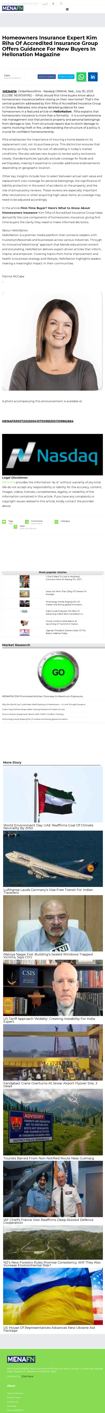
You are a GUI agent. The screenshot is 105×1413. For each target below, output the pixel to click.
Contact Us (12, 1401)
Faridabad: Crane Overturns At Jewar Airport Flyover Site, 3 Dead (50, 1087)
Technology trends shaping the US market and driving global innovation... (35, 724)
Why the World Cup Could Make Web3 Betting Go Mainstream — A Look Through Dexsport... (44, 710)
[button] (53, 3)
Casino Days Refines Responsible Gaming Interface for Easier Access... (34, 714)
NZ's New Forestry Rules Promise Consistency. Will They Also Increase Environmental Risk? (51, 1264)
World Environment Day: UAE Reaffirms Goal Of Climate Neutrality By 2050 (48, 831)
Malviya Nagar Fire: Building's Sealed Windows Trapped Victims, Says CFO (48, 959)
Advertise (11, 1405)
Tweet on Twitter (66, 82)
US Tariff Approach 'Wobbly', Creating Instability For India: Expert (49, 1023)
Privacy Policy (14, 1397)
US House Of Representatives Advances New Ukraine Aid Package (49, 1328)
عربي (45, 3)
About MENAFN (15, 1409)
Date (7, 80)
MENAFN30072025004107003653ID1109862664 (37, 426)
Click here (27, 1375)
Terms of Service (15, 1392)
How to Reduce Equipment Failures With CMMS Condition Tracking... (33, 719)
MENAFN (10, 96)
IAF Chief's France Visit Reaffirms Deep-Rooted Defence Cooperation (48, 1222)
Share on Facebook (46, 82)
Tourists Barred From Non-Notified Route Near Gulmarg (48, 1160)
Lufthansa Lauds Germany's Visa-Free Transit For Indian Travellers (48, 895)
